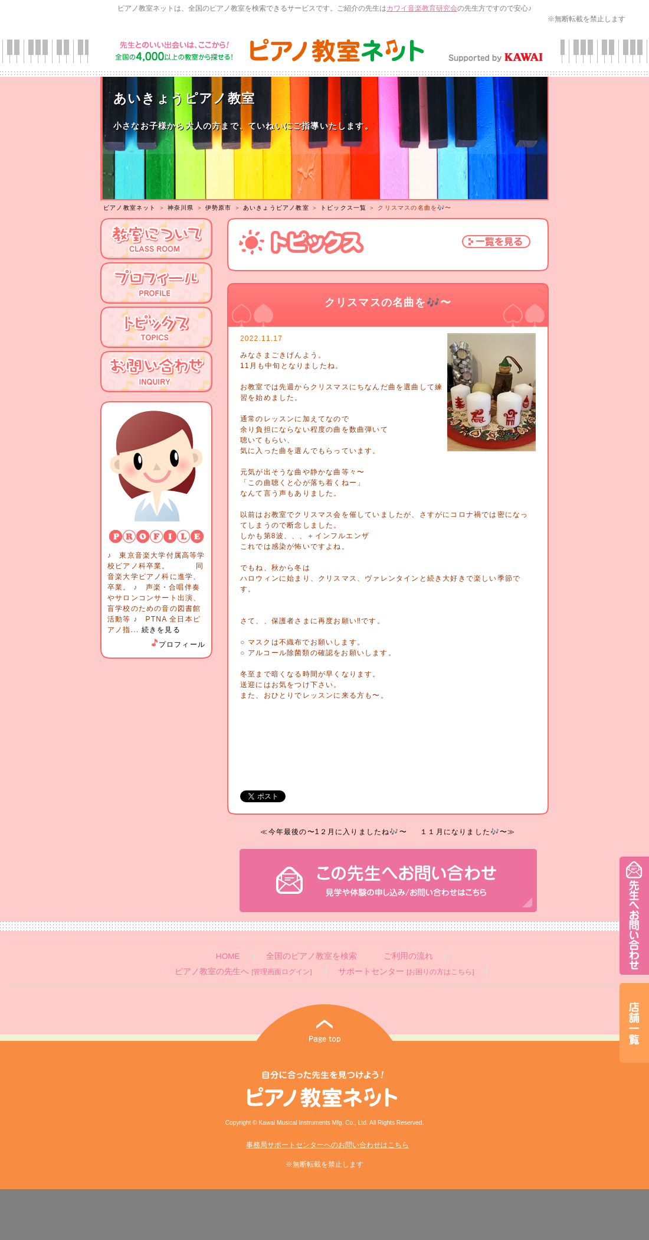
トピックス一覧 (343, 207)
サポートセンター (406, 971)
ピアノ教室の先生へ (243, 971)
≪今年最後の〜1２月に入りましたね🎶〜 (333, 832)
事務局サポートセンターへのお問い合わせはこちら (327, 1144)
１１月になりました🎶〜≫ (467, 832)
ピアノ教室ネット (129, 207)
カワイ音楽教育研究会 (421, 8)
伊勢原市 (218, 207)
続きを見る (161, 630)
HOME (228, 956)
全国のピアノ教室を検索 (311, 956)
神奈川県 (181, 207)
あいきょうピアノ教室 (276, 207)
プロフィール (177, 644)
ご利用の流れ (408, 956)
